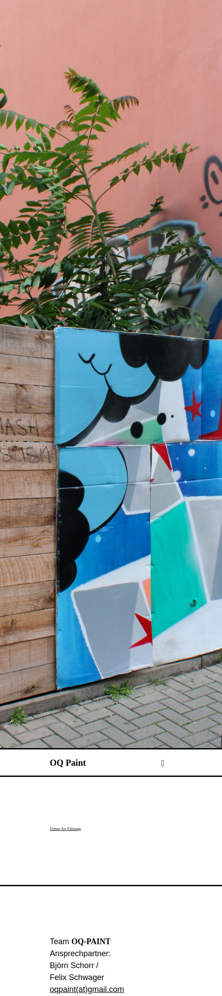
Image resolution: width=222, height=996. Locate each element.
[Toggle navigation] (162, 797)
